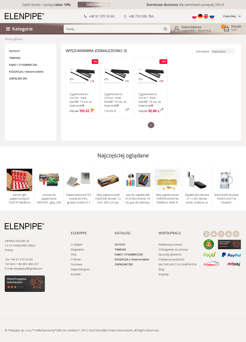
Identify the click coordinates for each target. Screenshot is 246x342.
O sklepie (76, 244)
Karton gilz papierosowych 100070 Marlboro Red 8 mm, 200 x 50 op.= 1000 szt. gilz (19, 199)
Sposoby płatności (169, 254)
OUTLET (14, 51)
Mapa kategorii (80, 269)
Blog (161, 269)
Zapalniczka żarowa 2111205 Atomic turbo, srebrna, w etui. (197, 199)
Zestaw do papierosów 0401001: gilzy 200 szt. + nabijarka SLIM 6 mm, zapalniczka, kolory (49, 199)
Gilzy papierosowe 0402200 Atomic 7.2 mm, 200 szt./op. (108, 198)
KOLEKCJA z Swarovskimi (26, 71)
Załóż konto (94, 4)
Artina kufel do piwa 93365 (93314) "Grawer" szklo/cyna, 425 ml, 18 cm (226, 199)
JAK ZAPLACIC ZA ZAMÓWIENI (177, 264)
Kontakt (76, 274)
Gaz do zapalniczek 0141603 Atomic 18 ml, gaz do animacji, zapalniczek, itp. (137, 199)
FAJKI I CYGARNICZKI (23, 65)
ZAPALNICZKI (18, 78)
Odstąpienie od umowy (173, 249)
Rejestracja (204, 30)
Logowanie (188, 30)
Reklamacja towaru (170, 244)
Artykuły (163, 274)
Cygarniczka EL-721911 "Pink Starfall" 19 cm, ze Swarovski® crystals (149, 101)
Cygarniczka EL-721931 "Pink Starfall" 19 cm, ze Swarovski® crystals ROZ (80, 101)
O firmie (76, 259)
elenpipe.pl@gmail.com (28, 268)
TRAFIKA (14, 58)
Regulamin (77, 249)
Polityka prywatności (171, 259)
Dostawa (76, 264)
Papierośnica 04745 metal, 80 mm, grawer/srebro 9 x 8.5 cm (78, 199)
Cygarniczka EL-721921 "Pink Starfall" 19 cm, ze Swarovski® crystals (115, 101)
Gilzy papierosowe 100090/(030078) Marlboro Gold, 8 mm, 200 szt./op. (167, 199)
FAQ (73, 254)
